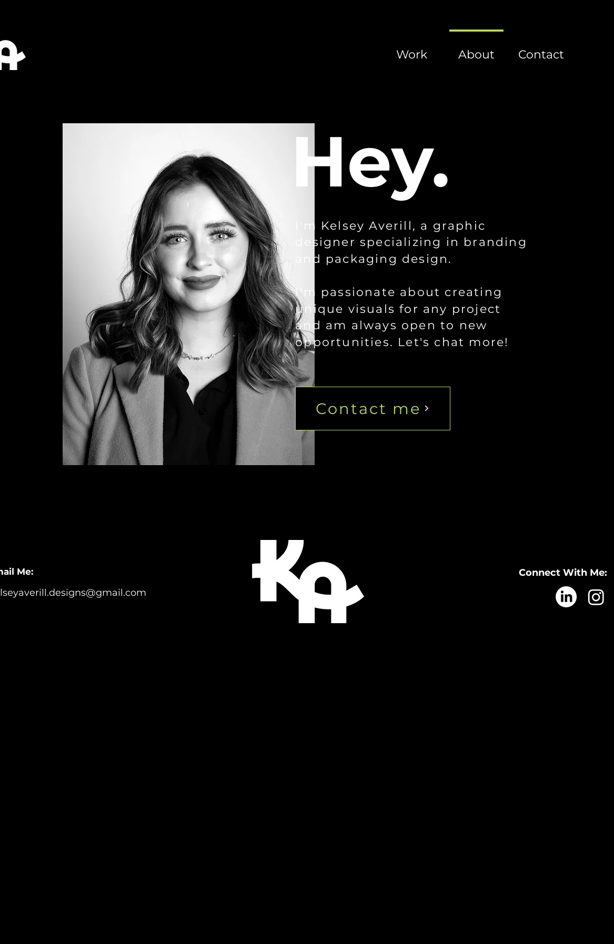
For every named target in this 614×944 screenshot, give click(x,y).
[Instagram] (596, 596)
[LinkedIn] (566, 596)
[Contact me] (372, 408)
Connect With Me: (563, 572)
